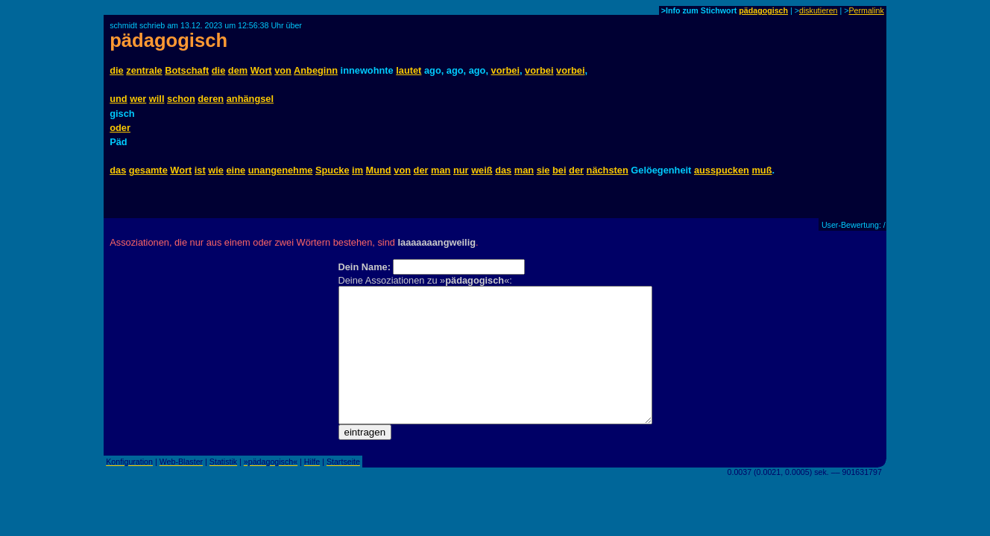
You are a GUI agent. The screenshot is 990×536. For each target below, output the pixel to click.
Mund (378, 170)
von (282, 70)
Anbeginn (316, 70)
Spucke (332, 170)
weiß (481, 170)
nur (461, 170)
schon (181, 98)
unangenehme (280, 170)
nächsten (607, 170)
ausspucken (721, 170)
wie (216, 170)
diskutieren (818, 10)
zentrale (144, 70)
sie (543, 170)
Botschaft (187, 70)
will (157, 98)
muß (761, 170)
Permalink (865, 10)
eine (236, 170)
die (117, 70)
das (118, 170)
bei (559, 170)
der (421, 170)
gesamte (148, 170)
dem (238, 70)
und (118, 98)
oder (120, 127)
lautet (408, 70)
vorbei (505, 70)
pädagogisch (763, 10)
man (440, 170)
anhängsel (250, 98)
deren (211, 98)
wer (138, 98)
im (357, 170)
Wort (261, 70)
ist (200, 170)
